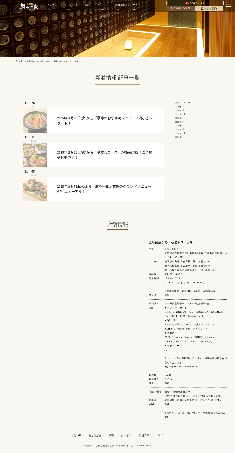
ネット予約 (209, 8)
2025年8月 (180, 122)
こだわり (76, 435)
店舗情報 (144, 435)
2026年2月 (180, 110)
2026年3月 (180, 106)
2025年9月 (180, 118)
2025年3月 (180, 129)
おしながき (95, 435)
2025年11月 (180, 114)
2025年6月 (180, 125)
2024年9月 (180, 137)
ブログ (160, 435)
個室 (111, 435)
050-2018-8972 (180, 8)
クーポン (126, 435)
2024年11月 (180, 133)
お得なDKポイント (195, 3)
